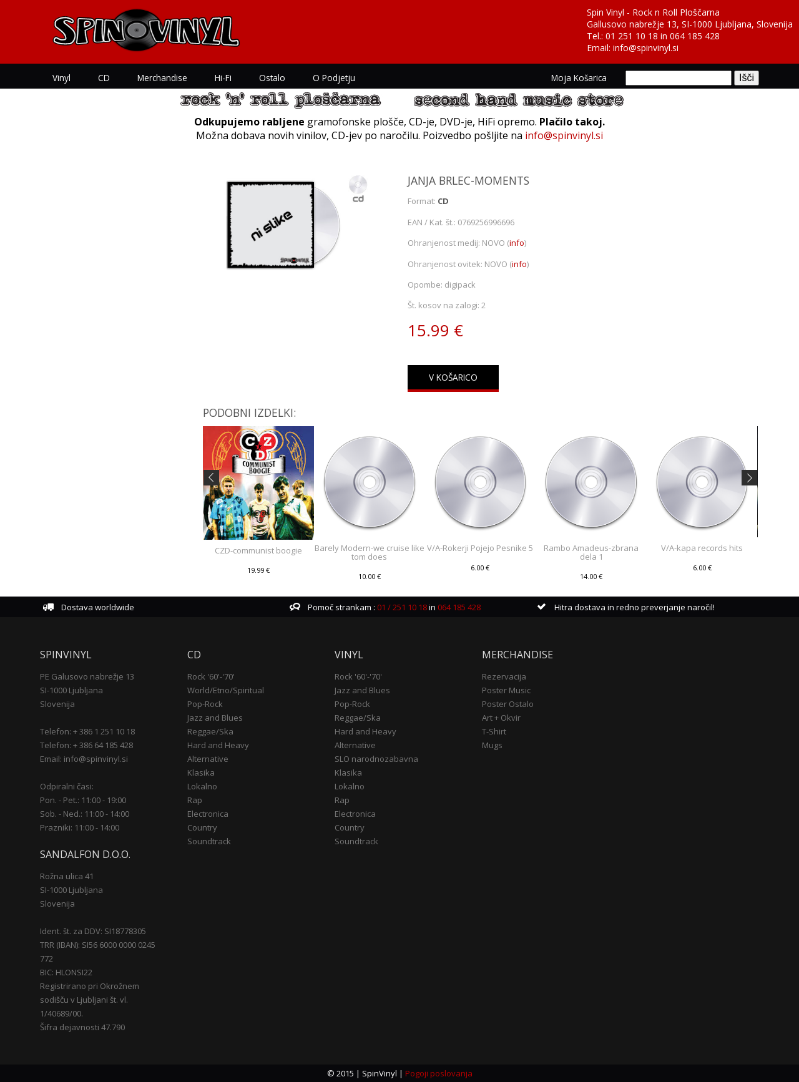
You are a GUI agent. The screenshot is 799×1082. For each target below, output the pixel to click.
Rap (194, 800)
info (516, 242)
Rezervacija (504, 676)
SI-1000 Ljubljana (71, 690)
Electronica (207, 813)
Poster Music (506, 690)
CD (104, 78)
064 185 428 (695, 36)
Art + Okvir (501, 717)
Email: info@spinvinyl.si (84, 758)
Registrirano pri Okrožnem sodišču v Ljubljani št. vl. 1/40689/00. (89, 999)
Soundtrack (209, 841)
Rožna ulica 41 (67, 876)
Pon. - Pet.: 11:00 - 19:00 (83, 800)
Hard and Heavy (218, 745)
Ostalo (272, 78)
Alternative (207, 758)
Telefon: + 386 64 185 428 (86, 745)
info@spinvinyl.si (646, 48)
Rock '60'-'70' (211, 676)
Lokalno (202, 786)
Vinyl (61, 78)
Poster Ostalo (508, 703)
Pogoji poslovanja (439, 1073)
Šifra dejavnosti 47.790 (82, 1027)
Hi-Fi (223, 78)
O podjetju (334, 78)
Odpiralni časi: (67, 786)
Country (202, 827)
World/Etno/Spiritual (225, 690)
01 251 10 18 (631, 36)
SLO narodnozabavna (376, 758)
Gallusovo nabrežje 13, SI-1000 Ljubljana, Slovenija (690, 24)
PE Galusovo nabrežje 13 (87, 676)
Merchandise (162, 78)
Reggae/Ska (210, 731)
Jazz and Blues (215, 717)
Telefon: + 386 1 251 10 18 (87, 731)
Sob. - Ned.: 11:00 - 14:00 (84, 813)
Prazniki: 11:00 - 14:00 (79, 827)
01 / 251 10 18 (401, 607)
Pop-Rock (205, 703)
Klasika (201, 772)
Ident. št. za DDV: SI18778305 (93, 931)
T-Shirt (494, 731)
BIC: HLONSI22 (66, 972)
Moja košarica (579, 78)
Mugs (492, 745)
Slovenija (57, 703)
